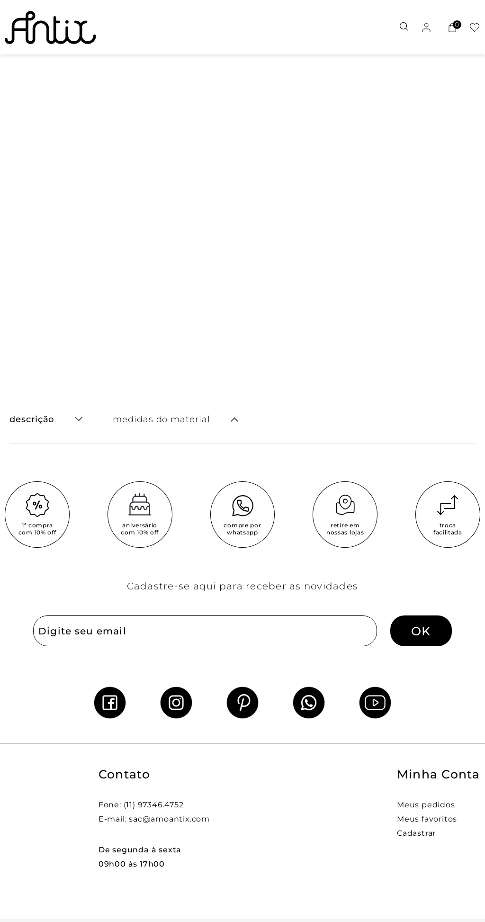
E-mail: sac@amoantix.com (154, 818)
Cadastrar (416, 833)
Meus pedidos (426, 804)
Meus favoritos (427, 818)
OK (421, 631)
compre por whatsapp (242, 529)
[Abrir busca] (404, 27)
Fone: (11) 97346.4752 (141, 804)
